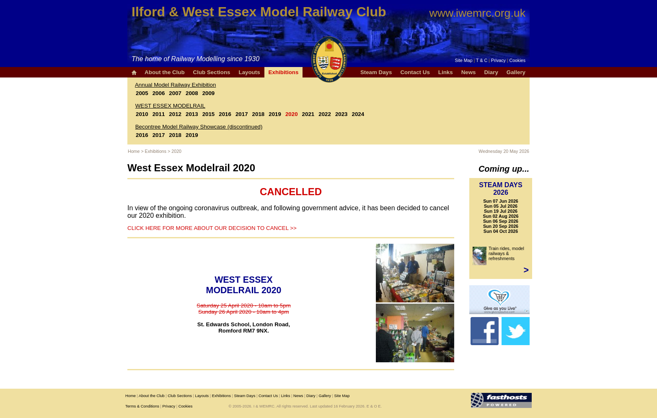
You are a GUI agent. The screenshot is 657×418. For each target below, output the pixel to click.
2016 (225, 114)
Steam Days (376, 72)
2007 (175, 93)
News (468, 72)
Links (445, 72)
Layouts (249, 72)
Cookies (518, 60)
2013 (192, 114)
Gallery (516, 72)
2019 (275, 114)
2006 (159, 93)
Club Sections (211, 72)
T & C (481, 60)
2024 (358, 114)
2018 (258, 114)
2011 (159, 114)
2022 (324, 114)
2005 (142, 93)
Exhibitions (284, 72)
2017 (241, 114)
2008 (192, 93)
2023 (341, 114)
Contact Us (414, 72)
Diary (491, 72)
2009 (208, 93)
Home (134, 151)
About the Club (165, 72)
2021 (308, 114)
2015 (208, 114)
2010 (142, 114)
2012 (175, 114)
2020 (291, 114)
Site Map (464, 60)
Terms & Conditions (142, 406)
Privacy (498, 60)
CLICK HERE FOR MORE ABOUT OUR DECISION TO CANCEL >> (212, 228)
